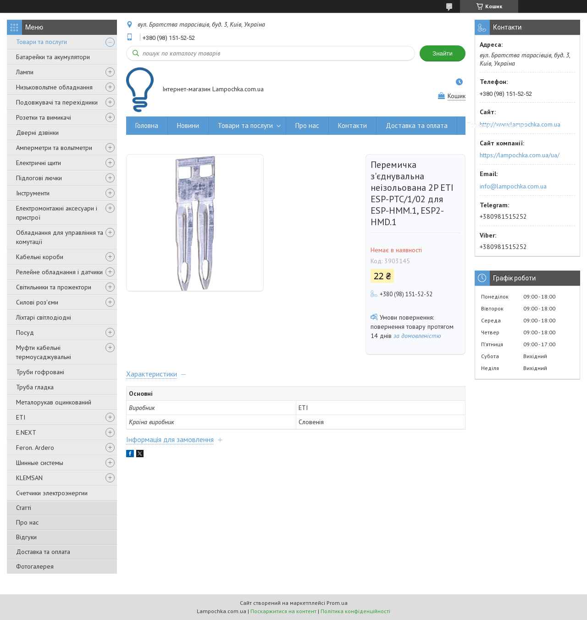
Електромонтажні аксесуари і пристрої (56, 212)
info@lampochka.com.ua (513, 186)
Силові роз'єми (37, 302)
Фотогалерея (35, 566)
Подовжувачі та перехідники (57, 102)
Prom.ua (337, 602)
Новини (188, 125)
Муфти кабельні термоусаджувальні (43, 352)
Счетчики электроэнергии (52, 493)
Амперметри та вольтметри (54, 148)
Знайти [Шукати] (442, 53)
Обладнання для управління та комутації (59, 237)
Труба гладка (35, 387)
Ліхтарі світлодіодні (43, 317)
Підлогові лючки (39, 178)
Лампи (24, 72)
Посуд (25, 332)
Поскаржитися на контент (283, 611)
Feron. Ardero (35, 447)
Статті (23, 508)
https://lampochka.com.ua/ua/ (519, 155)
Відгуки (26, 537)
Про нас (27, 522)
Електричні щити (38, 163)
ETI (20, 417)
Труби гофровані (40, 372)
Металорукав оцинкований (53, 402)
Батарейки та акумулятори (53, 57)
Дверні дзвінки (37, 132)
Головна (146, 125)
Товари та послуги (41, 42)
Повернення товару (496, 125)
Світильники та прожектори (53, 287)
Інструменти (33, 193)
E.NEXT (26, 432)
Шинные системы (39, 463)
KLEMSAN (29, 478)
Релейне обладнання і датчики (59, 272)
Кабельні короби (39, 257)
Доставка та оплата (43, 552)
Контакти (352, 125)
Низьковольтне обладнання (54, 87)
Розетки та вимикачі (43, 117)
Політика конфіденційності (355, 611)
